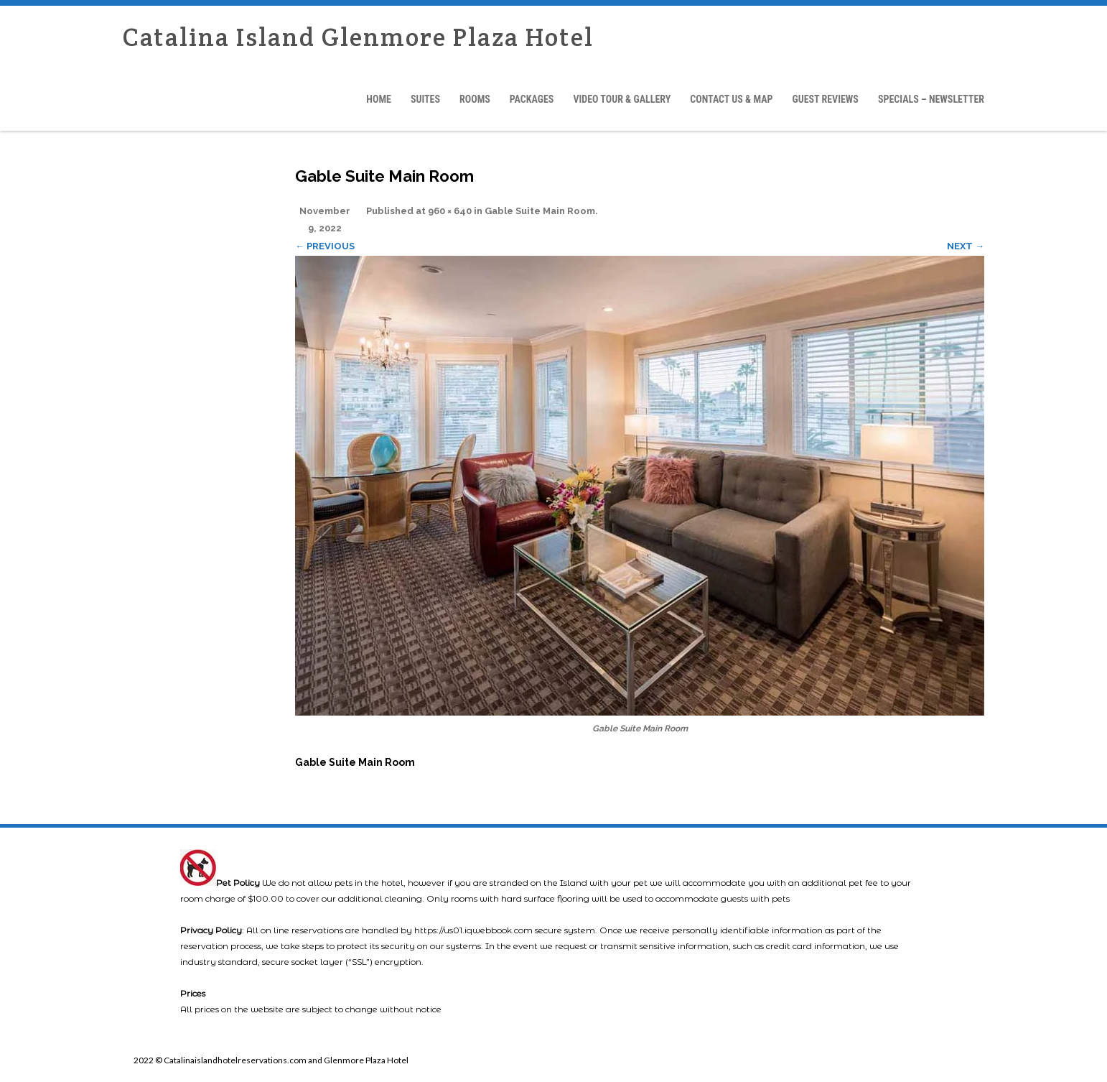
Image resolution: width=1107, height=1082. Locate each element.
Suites (425, 99)
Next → (965, 246)
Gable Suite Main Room (540, 210)
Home (378, 99)
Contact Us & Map (731, 99)
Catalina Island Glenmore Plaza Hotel (358, 37)
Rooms (474, 99)
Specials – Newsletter (931, 99)
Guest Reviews (825, 99)
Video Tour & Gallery (622, 99)
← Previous (325, 246)
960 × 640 (450, 210)
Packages (532, 99)
